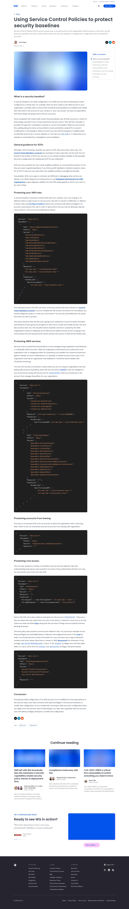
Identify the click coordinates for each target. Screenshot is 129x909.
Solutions (35, 6)
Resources (53, 6)
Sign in (95, 1)
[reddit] (113, 42)
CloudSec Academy (56, 877)
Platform (24, 6)
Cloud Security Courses (57, 871)
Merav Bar (92, 780)
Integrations (32, 880)
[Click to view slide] (17, 839)
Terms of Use (82, 900)
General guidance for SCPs (101, 62)
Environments (32, 883)
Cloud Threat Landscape (57, 883)
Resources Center (55, 880)
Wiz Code (31, 871)
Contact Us (74, 880)
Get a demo (109, 6)
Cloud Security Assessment (58, 886)
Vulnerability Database (57, 889)
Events (73, 877)
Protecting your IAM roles (100, 65)
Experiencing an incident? (107, 1)
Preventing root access (100, 74)
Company (76, 6)
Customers (65, 6)
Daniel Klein (72, 778)
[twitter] (106, 42)
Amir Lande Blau (30, 788)
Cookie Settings (111, 900)
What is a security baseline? (101, 59)
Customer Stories (55, 868)
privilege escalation (37, 204)
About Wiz (74, 868)
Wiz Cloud (31, 874)
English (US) (110, 865)
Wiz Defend (32, 877)
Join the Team (75, 871)
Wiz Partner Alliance (77, 886)
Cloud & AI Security (34, 868)
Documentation (33, 886)
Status (64, 900)
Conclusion (96, 77)
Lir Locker (38, 786)
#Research (33, 725)
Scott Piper (23, 42)
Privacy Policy (72, 900)
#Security (23, 725)
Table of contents (99, 54)
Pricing (44, 6)
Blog (17, 14)
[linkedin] (110, 42)
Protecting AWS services (100, 68)
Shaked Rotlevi (62, 778)
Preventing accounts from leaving (103, 71)
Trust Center (74, 883)
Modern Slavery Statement (96, 900)
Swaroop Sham (29, 786)
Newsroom (74, 874)
